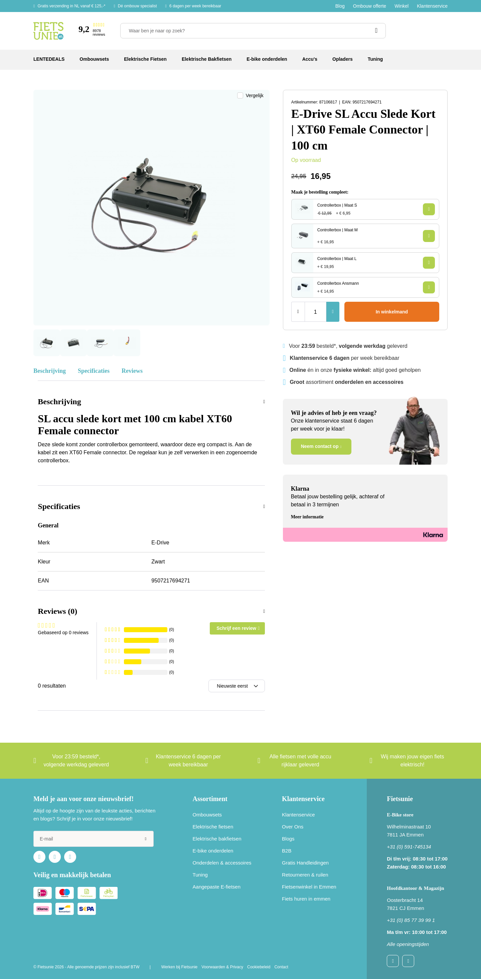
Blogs (288, 838)
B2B (286, 850)
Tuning (200, 875)
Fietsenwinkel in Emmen (309, 887)
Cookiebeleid (258, 967)
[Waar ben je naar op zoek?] (253, 30)
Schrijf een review (236, 628)
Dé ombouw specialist (137, 6)
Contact (281, 967)
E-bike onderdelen (213, 850)
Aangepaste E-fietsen (216, 887)
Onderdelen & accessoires (222, 863)
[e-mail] (93, 839)
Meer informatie (307, 516)
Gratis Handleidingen (305, 863)
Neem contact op (320, 446)
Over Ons (292, 826)
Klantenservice (432, 6)
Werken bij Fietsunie (179, 967)
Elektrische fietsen (213, 826)
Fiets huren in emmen (306, 899)
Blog (340, 6)
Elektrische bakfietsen (217, 838)
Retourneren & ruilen (305, 875)
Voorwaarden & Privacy (222, 967)
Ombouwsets (207, 814)
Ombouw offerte (369, 6)
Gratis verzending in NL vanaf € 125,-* (71, 6)
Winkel (401, 6)
